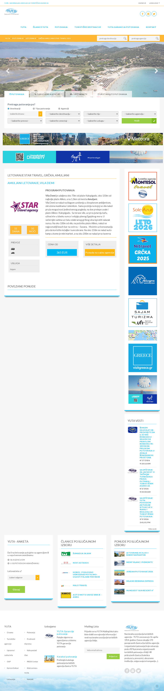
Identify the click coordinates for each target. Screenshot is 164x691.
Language (153, 3)
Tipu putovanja (43, 109)
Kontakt (151, 27)
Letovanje (11, 679)
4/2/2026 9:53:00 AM (145, 490)
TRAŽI (136, 121)
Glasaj (16, 589)
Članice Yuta (40, 27)
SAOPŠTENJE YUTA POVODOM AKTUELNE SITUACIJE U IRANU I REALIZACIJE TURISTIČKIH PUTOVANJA (146, 507)
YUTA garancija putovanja (123, 27)
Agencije (142, 3)
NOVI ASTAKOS (81, 563)
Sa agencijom (17, 560)
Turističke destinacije (87, 27)
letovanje (31, 38)
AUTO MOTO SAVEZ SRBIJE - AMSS (87, 596)
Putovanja (61, 27)
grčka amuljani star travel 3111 (54, 38)
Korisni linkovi (13, 668)
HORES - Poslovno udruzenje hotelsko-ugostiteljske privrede (86, 574)
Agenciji (65, 109)
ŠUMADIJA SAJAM (82, 553)
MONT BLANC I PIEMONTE (139, 562)
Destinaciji (15, 109)
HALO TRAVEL (80, 585)
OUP (9, 661)
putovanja (17, 38)
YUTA (23, 27)
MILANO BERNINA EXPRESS (140, 581)
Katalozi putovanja (67, 656)
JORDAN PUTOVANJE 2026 (139, 571)
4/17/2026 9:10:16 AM (145, 462)
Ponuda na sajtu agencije (100, 252)
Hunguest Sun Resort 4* (140, 590)
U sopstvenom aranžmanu (24, 563)
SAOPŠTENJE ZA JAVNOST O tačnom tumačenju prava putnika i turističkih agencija (147, 478)
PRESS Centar (32, 661)
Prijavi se (113, 656)
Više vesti (152, 529)
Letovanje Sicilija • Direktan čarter (137, 554)
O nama (10, 632)
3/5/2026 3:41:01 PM (145, 521)
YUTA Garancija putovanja (65, 632)
